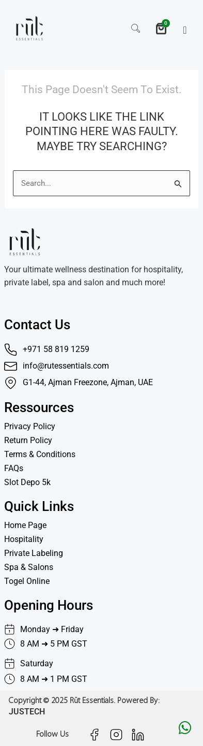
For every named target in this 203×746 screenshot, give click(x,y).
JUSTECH (27, 711)
